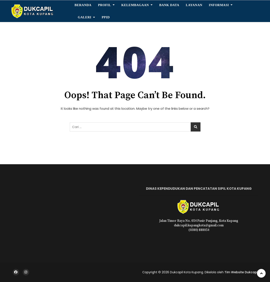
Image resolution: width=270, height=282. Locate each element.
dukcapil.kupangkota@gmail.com (199, 225)
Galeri (84, 17)
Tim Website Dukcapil (241, 272)
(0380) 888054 (198, 230)
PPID (106, 17)
